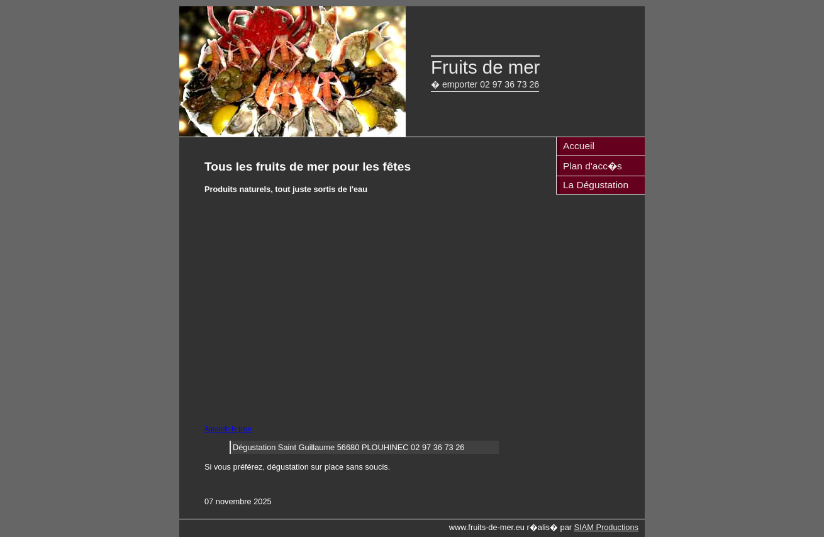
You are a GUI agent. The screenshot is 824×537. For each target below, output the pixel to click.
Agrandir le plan (228, 428)
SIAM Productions (606, 527)
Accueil (578, 145)
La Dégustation (595, 184)
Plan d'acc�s (592, 166)
